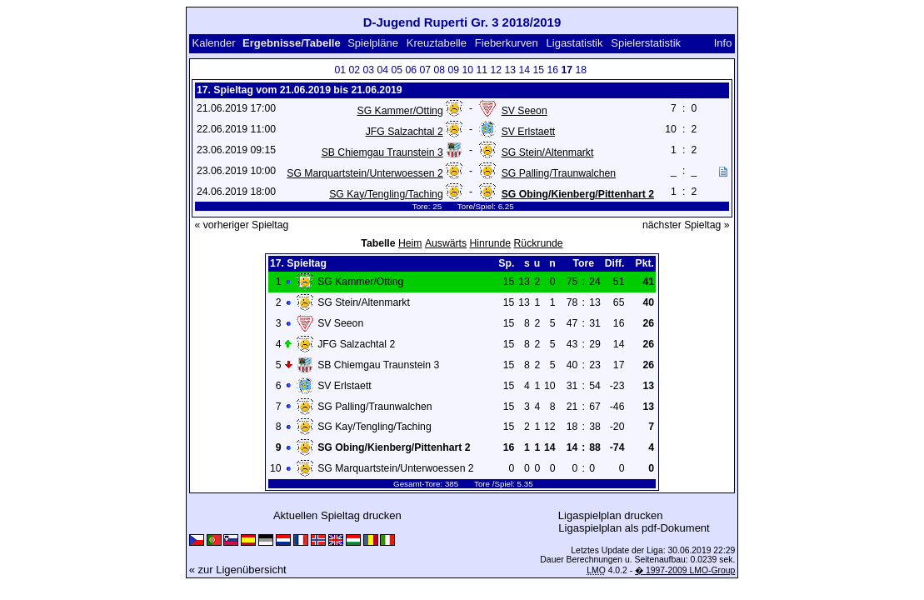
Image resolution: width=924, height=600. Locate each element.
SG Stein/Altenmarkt (548, 152)
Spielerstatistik (646, 43)
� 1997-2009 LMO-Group (685, 570)
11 (481, 70)
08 (439, 70)
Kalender (214, 43)
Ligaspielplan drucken (610, 515)
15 (538, 70)
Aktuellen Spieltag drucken (337, 515)
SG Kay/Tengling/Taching (386, 194)
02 (354, 70)
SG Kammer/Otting (399, 111)
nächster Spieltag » (686, 225)
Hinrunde (491, 243)
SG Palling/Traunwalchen (559, 173)
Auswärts (446, 243)
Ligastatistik (575, 43)
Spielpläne (372, 43)
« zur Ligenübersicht (238, 569)
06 (411, 70)
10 (467, 70)
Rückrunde (538, 243)
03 (368, 70)
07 (425, 70)
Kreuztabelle (437, 43)
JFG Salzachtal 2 (404, 132)
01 (340, 70)
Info (723, 43)
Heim (410, 243)
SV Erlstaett (529, 132)
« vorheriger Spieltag (242, 225)
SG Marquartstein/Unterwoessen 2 (364, 173)
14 (524, 70)
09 (453, 70)
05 (396, 70)
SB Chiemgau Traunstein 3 (382, 152)
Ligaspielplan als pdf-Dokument (633, 528)
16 (552, 70)
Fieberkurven (506, 43)
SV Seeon (524, 111)
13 (510, 70)
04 (382, 70)
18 (581, 70)
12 (496, 70)
